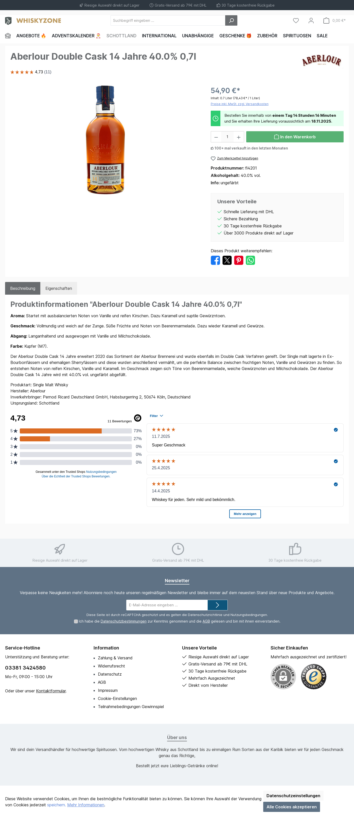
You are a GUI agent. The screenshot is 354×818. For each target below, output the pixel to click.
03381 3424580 (25, 668)
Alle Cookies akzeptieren (292, 806)
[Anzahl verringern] (216, 136)
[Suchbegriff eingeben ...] (168, 20)
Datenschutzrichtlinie (205, 615)
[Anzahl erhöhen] (239, 136)
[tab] (22, 288)
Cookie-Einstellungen (117, 698)
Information (106, 647)
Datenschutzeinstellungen (293, 795)
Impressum (108, 690)
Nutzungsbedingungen (249, 615)
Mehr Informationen (85, 804)
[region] (105, 139)
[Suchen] (231, 20)
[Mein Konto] (311, 20)
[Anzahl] (227, 136)
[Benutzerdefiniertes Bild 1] (313, 676)
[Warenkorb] (334, 20)
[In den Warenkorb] (295, 136)
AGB (206, 621)
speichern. (56, 804)
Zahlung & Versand (115, 657)
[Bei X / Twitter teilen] (227, 259)
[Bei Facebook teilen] (215, 259)
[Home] (9, 35)
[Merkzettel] (296, 20)
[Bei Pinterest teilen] (238, 259)
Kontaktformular (51, 690)
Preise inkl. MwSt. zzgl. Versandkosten (240, 104)
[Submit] (217, 605)
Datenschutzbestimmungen (124, 621)
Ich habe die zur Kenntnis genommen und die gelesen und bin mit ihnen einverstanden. (179, 621)
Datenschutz (110, 674)
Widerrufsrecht (111, 666)
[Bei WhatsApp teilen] (250, 259)
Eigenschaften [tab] (58, 288)
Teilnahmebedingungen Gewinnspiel (131, 706)
